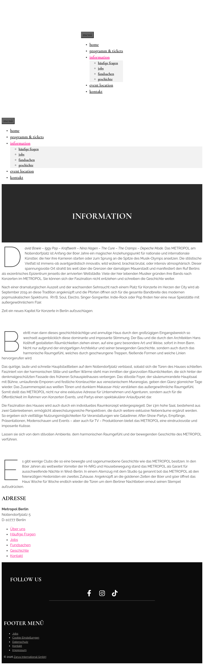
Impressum (19, 650)
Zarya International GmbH (30, 656)
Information (100, 57)
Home (94, 44)
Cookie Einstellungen (25, 637)
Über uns (17, 529)
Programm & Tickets (106, 50)
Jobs (101, 68)
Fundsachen (106, 74)
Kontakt (96, 91)
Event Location (101, 85)
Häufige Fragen (108, 63)
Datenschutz (20, 641)
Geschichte (105, 79)
